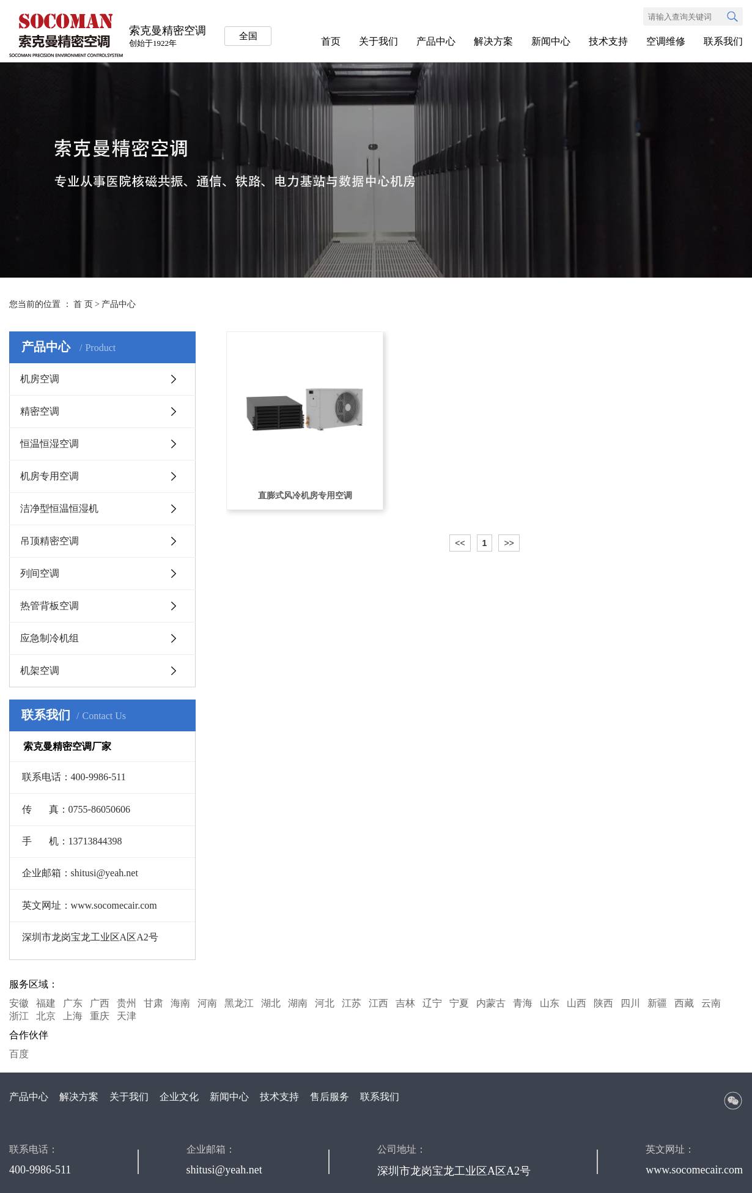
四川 (630, 1003)
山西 (576, 1003)
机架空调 (39, 670)
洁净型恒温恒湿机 (59, 508)
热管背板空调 (49, 605)
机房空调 (39, 379)
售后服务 (329, 1096)
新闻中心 (550, 41)
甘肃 (153, 1003)
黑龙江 (239, 1003)
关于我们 (378, 41)
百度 (19, 1054)
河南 (207, 1003)
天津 (126, 1016)
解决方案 (493, 41)
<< (460, 543)
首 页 (83, 304)
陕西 (603, 1003)
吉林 (405, 1003)
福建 (46, 1003)
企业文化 (179, 1096)
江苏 (351, 1003)
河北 (324, 1003)
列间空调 (39, 573)
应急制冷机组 (49, 638)
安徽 (19, 1003)
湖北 (271, 1003)
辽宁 (432, 1003)
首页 (331, 41)
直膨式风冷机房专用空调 (305, 495)
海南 (180, 1003)
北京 (46, 1016)
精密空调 (39, 411)
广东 (73, 1003)
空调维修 (665, 41)
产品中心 (435, 41)
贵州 (126, 1003)
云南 (711, 1003)
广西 (99, 1003)
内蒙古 (491, 1003)
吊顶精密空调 (49, 541)
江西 (378, 1003)
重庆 (99, 1016)
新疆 (657, 1003)
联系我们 (723, 41)
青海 (523, 1003)
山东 (549, 1003)
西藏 (684, 1003)
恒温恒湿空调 (49, 443)
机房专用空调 (49, 476)
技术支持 (608, 41)
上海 (73, 1016)
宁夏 (459, 1003)
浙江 (19, 1016)
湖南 (298, 1003)
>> (509, 543)
